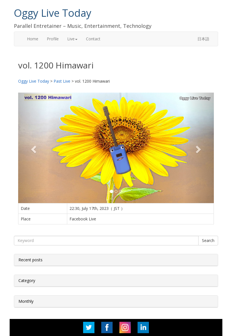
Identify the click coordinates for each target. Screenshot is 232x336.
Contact (93, 38)
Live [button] (72, 38)
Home (32, 38)
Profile (53, 38)
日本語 (203, 38)
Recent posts (30, 259)
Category (26, 280)
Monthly (25, 301)
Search (208, 240)
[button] (33, 148)
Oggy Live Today (52, 13)
